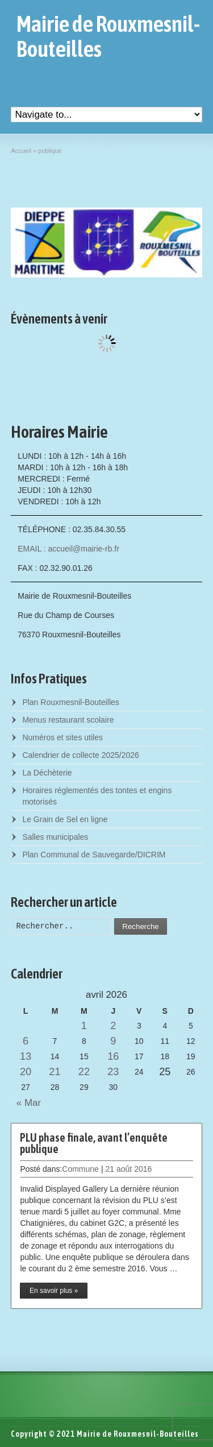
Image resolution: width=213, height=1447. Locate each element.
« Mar (26, 1102)
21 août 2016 (129, 1169)
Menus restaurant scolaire (68, 719)
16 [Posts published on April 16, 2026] (113, 1056)
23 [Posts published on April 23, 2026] (113, 1071)
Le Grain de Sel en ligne (64, 819)
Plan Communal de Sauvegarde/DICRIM (93, 854)
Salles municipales (55, 836)
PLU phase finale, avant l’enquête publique (94, 1143)
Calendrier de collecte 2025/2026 (80, 755)
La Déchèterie (47, 772)
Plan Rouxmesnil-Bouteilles (70, 702)
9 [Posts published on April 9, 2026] (113, 1041)
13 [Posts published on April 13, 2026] (25, 1056)
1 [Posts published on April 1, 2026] (84, 1025)
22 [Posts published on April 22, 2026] (84, 1071)
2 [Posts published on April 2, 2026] (113, 1025)
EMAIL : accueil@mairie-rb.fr (68, 548)
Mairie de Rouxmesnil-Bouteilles (108, 36)
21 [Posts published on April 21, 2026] (54, 1071)
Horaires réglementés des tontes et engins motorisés (97, 796)
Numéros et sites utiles (62, 737)
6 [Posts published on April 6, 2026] (25, 1041)
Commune (80, 1169)
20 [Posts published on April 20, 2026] (25, 1071)
